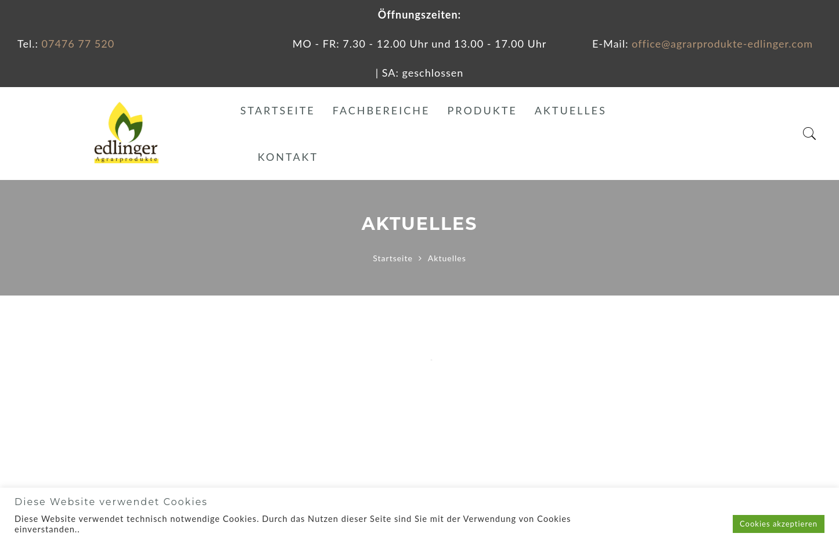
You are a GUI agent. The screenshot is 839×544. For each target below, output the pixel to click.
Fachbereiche (381, 110)
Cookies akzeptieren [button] (779, 523)
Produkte (482, 110)
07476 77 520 (78, 43)
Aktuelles (571, 110)
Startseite (277, 110)
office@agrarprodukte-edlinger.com (722, 43)
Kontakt (288, 156)
